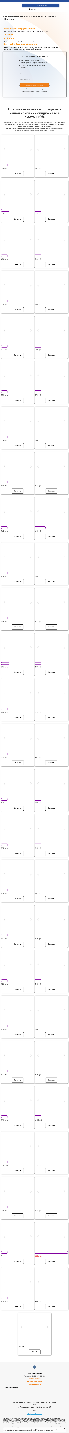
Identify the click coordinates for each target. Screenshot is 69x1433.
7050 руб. (38, 1256)
